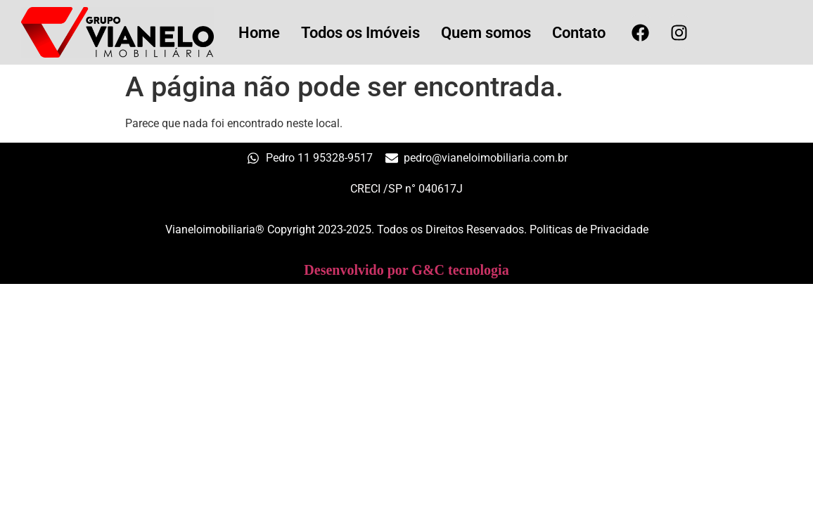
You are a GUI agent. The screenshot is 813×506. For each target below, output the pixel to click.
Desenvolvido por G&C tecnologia (406, 270)
